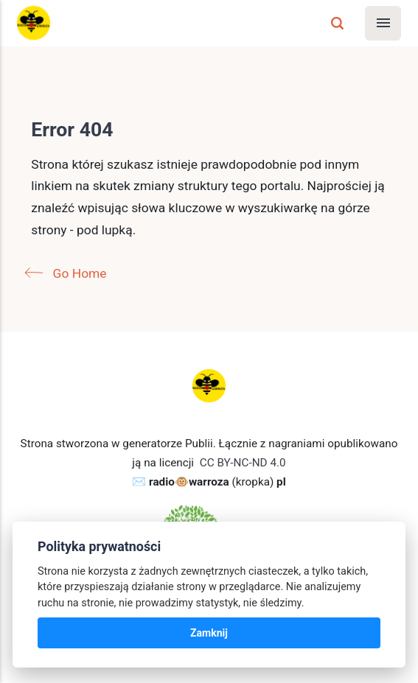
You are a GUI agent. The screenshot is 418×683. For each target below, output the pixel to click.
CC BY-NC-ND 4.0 (243, 462)
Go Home (68, 273)
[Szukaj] (337, 23)
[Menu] (383, 23)
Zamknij (209, 633)
